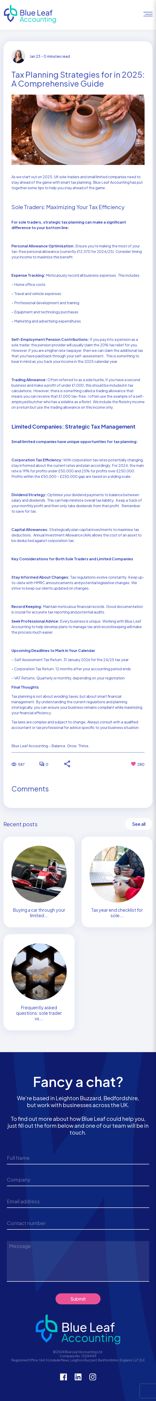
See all (138, 824)
